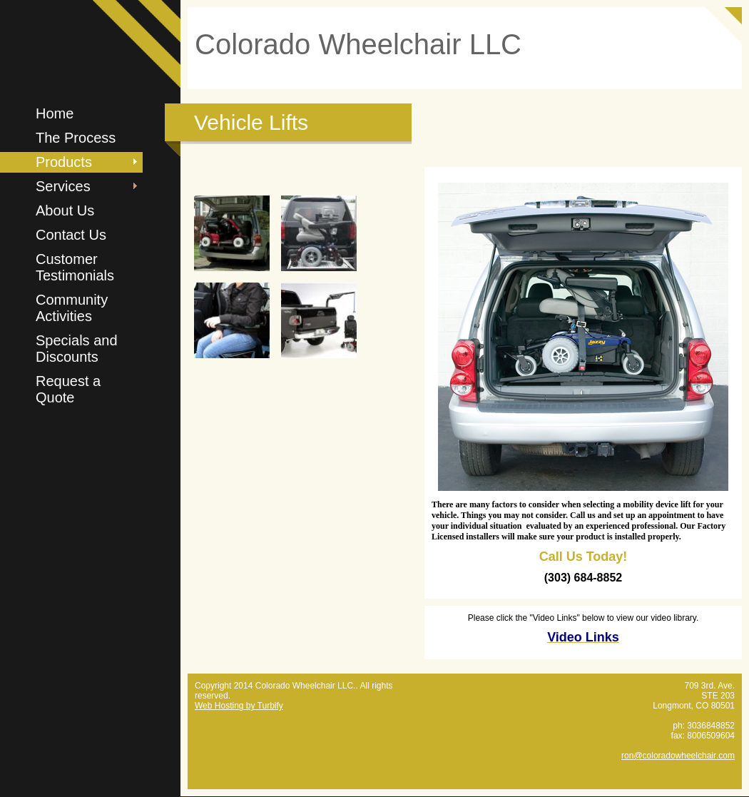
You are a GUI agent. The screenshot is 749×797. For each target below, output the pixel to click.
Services (63, 186)
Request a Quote (68, 389)
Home (54, 113)
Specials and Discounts (77, 348)
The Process (76, 138)
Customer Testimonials (75, 267)
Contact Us (71, 235)
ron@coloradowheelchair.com (678, 756)
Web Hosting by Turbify (239, 706)
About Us (65, 210)
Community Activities (72, 308)
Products (64, 162)
